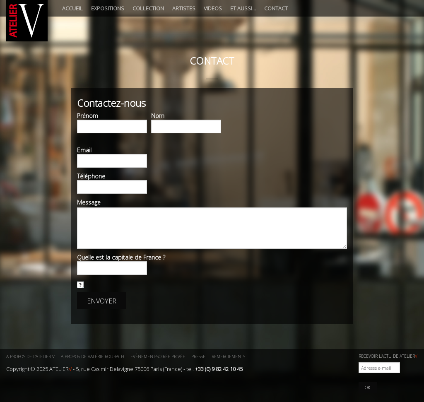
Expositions (107, 8)
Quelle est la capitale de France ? (121, 257)
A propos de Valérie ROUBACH (92, 356)
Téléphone (91, 176)
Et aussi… (243, 8)
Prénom (87, 116)
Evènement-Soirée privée (157, 356)
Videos (213, 8)
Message (89, 202)
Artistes (183, 8)
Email (84, 150)
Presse (198, 356)
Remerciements (228, 356)
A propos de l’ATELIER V (30, 356)
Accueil (72, 8)
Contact (276, 8)
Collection (148, 8)
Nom (157, 116)
